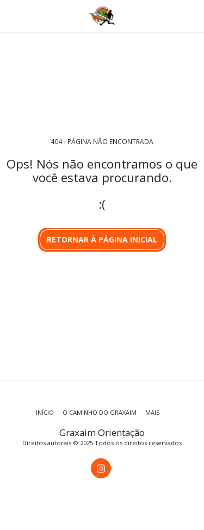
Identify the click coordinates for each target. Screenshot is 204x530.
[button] (12, 15)
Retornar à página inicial (102, 239)
